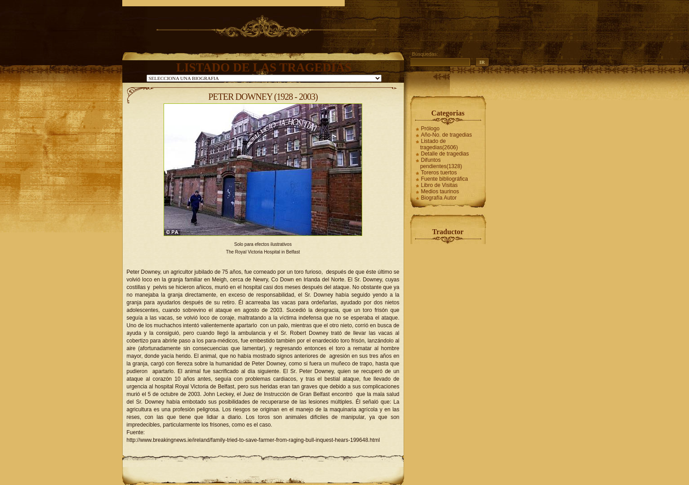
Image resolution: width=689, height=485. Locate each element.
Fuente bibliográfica (444, 179)
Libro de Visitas (439, 185)
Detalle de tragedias (445, 154)
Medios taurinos (440, 191)
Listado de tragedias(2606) (439, 144)
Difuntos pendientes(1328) (441, 163)
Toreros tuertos (439, 172)
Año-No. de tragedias (446, 135)
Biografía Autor (439, 198)
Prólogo (430, 128)
